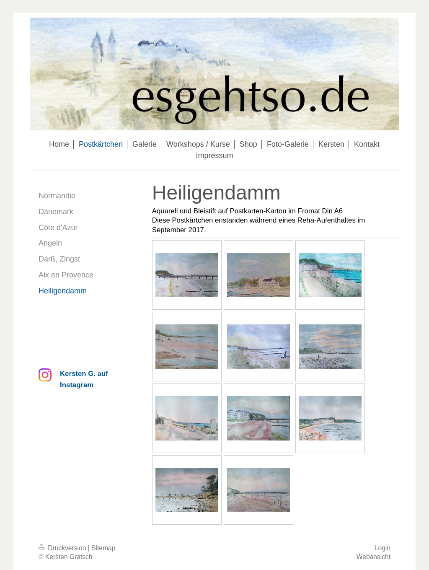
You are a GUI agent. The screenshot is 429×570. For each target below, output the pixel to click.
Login (382, 548)
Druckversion (63, 548)
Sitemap (103, 548)
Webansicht (373, 556)
